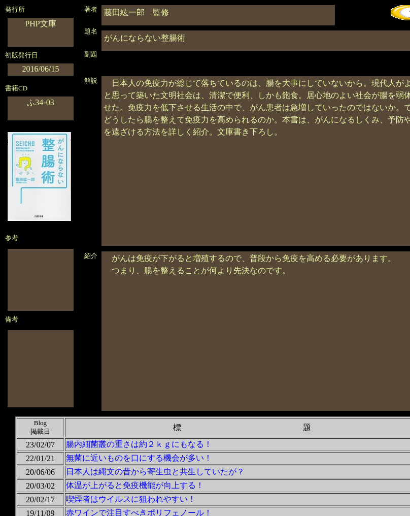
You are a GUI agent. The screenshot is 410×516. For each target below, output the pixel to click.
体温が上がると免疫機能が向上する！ (135, 485)
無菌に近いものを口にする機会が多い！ (139, 458)
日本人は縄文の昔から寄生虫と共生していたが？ (155, 471)
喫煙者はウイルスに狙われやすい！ (131, 499)
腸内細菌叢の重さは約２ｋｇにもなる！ (139, 444)
